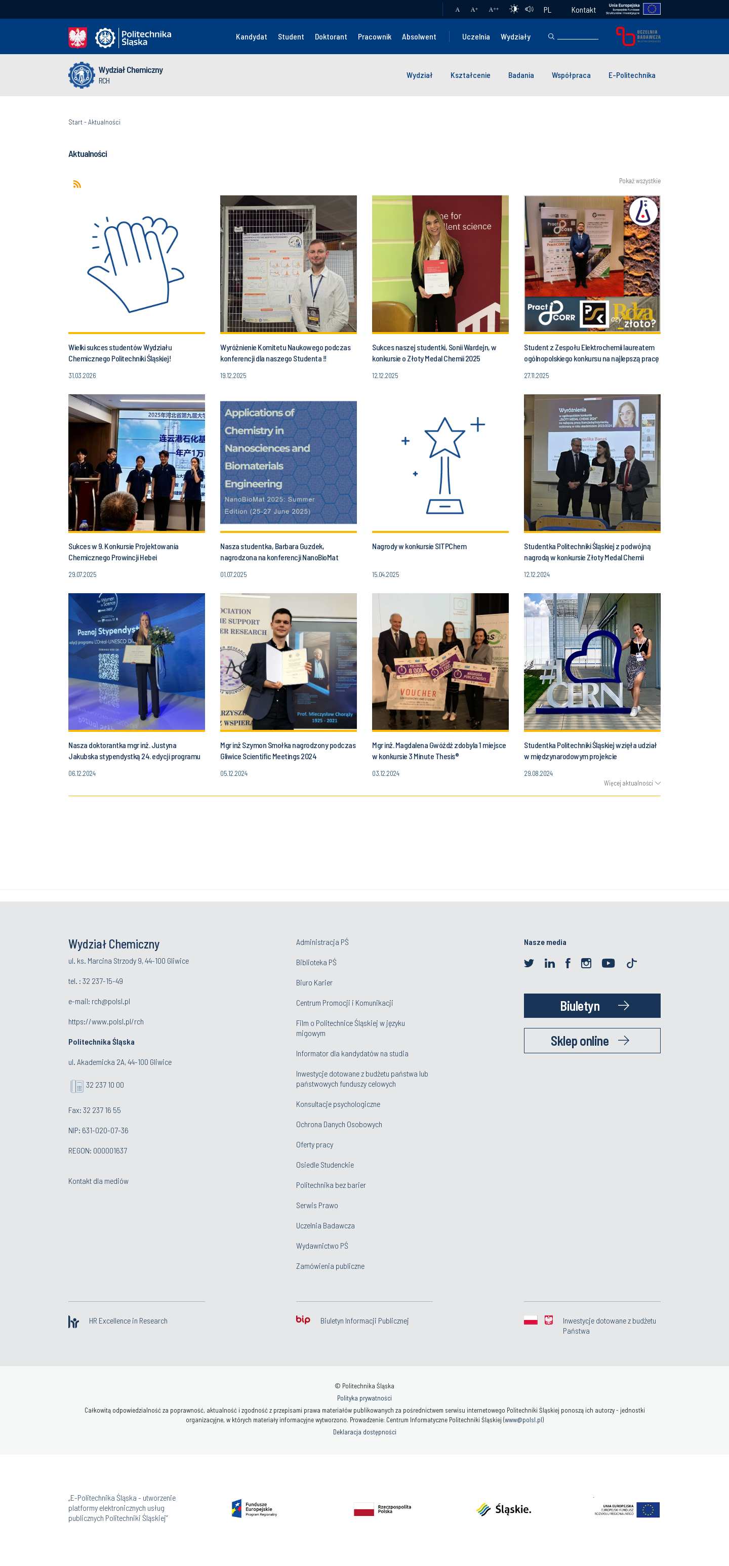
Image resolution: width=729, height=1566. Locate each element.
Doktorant (331, 36)
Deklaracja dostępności (364, 1432)
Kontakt (584, 9)
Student (291, 36)
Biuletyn (579, 1005)
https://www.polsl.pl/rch (106, 1021)
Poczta (425, 9)
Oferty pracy (314, 1144)
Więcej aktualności (628, 783)
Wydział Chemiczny (131, 69)
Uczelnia (476, 36)
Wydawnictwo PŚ (322, 1245)
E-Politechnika (632, 74)
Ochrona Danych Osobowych (339, 1124)
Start (75, 121)
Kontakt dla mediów (98, 1180)
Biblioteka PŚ (316, 962)
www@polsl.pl (523, 1420)
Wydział (420, 74)
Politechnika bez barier (331, 1184)
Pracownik (374, 36)
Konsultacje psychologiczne (338, 1103)
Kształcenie (471, 74)
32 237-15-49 (103, 980)
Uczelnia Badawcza (325, 1225)
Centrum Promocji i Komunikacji (344, 1002)
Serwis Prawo (317, 1205)
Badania (521, 74)
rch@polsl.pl (111, 1001)
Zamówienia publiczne (330, 1265)
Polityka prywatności (364, 1398)
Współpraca (571, 74)
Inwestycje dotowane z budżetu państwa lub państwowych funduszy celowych (362, 1078)
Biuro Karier (314, 982)
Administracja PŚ (322, 941)
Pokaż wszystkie (640, 181)
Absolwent (419, 36)
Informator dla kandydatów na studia (352, 1053)
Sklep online (580, 1040)
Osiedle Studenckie (325, 1164)
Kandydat (251, 36)
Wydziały (516, 36)
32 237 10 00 (105, 1084)
